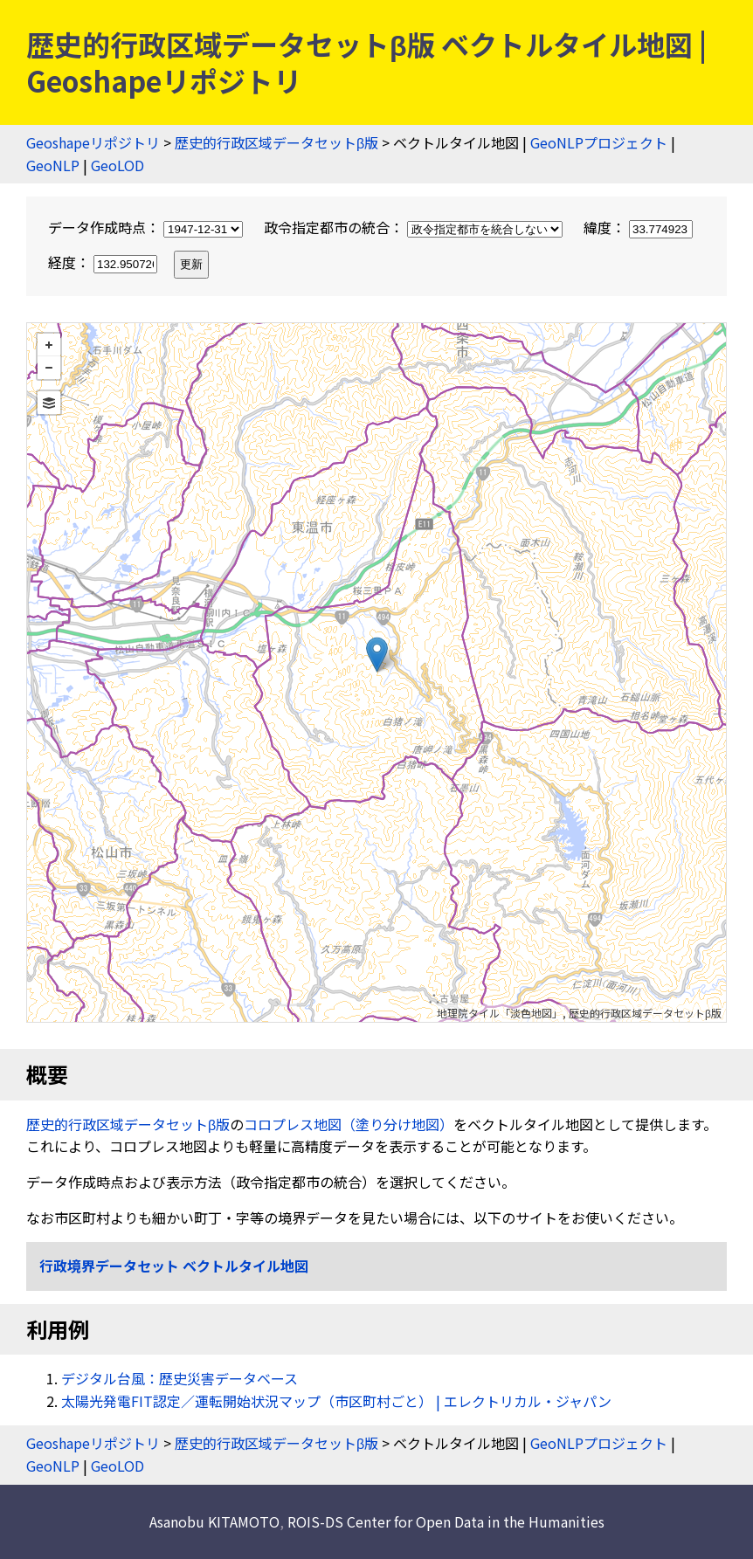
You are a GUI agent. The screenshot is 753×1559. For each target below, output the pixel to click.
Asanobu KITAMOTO (214, 1521)
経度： (104, 262)
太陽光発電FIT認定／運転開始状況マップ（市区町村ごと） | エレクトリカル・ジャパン (336, 1400)
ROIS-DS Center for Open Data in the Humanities (445, 1521)
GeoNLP (52, 165)
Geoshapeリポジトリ (93, 142)
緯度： (638, 227)
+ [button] (49, 345)
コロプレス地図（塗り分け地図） (348, 1124)
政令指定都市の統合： (415, 227)
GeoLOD (117, 165)
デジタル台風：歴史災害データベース (179, 1378)
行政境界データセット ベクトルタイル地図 (173, 1265)
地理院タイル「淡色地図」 (500, 1012)
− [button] (49, 367)
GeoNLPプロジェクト (598, 142)
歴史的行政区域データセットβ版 (276, 142)
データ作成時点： (147, 227)
